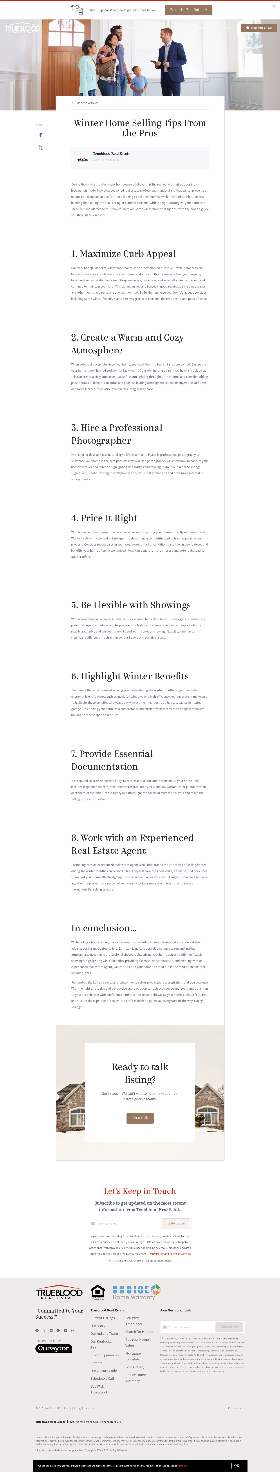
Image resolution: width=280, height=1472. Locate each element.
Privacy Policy (193, 1350)
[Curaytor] (53, 1352)
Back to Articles (87, 103)
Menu (226, 28)
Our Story (98, 1325)
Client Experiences (105, 1355)
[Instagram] (72, 1331)
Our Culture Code (104, 1370)
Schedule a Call (102, 1378)
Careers (202, 28)
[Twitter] (44, 1331)
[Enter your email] (128, 1223)
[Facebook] (37, 1331)
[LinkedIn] (51, 1331)
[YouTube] (65, 1331)
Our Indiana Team (104, 1333)
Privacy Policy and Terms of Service (168, 1253)
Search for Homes (172, 28)
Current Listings (103, 1317)
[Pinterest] (58, 1331)
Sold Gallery (134, 1367)
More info (182, 1465)
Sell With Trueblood (130, 28)
